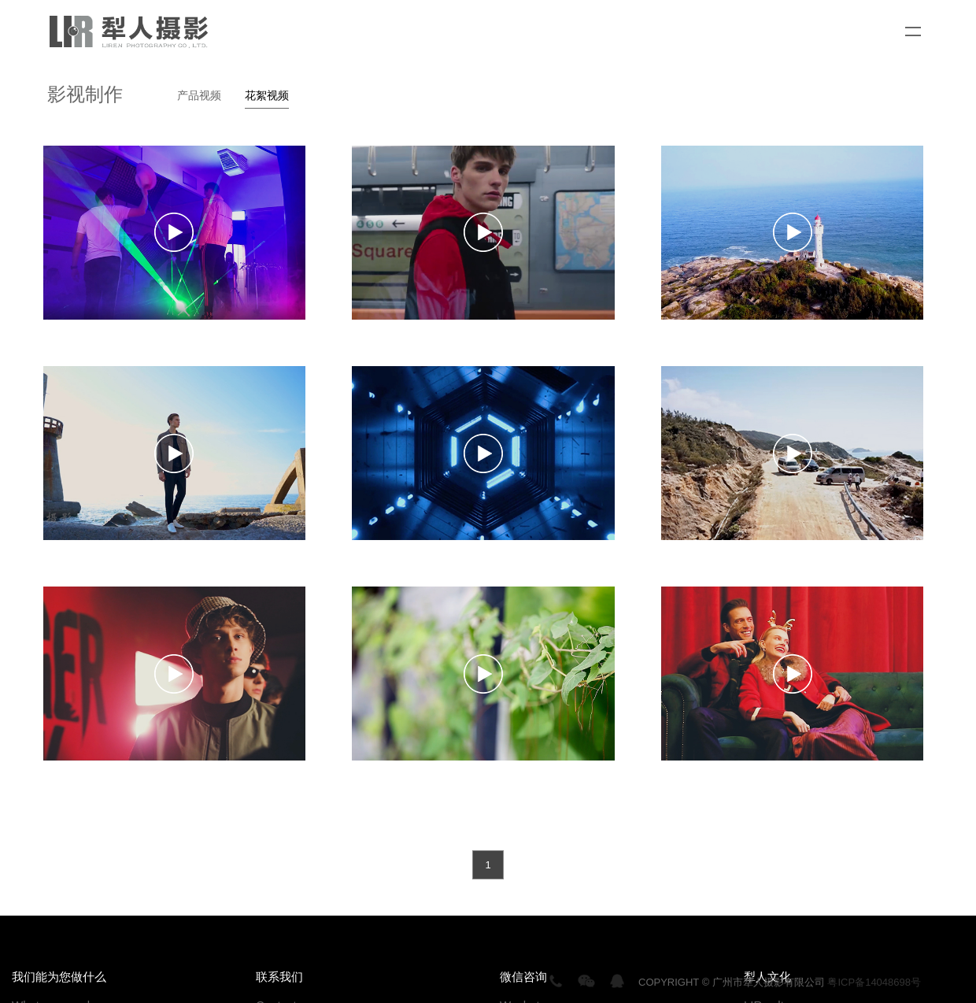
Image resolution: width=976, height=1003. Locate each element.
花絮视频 (267, 95)
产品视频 (199, 95)
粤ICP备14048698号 (874, 982)
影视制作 (85, 94)
